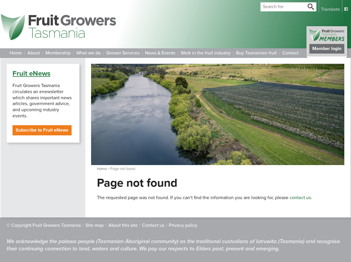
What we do (88, 53)
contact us (300, 198)
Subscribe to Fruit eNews (42, 130)
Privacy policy (183, 225)
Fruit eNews (31, 73)
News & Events (160, 53)
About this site (123, 225)
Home (16, 53)
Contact (290, 53)
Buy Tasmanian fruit (256, 53)
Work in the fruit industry (206, 53)
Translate (330, 9)
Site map (95, 225)
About (33, 53)
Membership (58, 53)
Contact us (153, 225)
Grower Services (122, 53)
